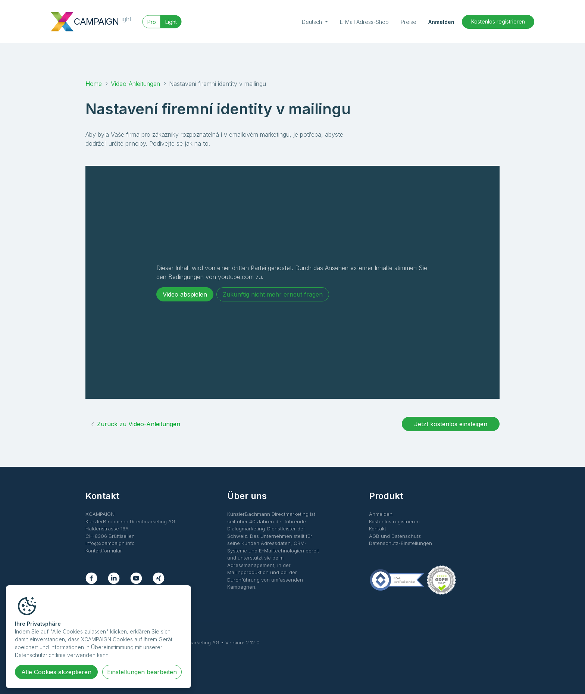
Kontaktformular (103, 551)
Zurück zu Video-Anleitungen (135, 424)
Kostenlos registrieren (498, 21)
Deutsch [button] (312, 22)
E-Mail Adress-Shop (364, 22)
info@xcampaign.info (110, 543)
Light (171, 22)
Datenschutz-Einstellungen (400, 543)
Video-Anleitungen (135, 83)
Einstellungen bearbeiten (142, 672)
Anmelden (441, 22)
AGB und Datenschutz (395, 536)
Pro (151, 22)
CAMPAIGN (102, 21)
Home (93, 83)
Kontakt (377, 529)
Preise (408, 22)
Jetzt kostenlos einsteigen (450, 424)
